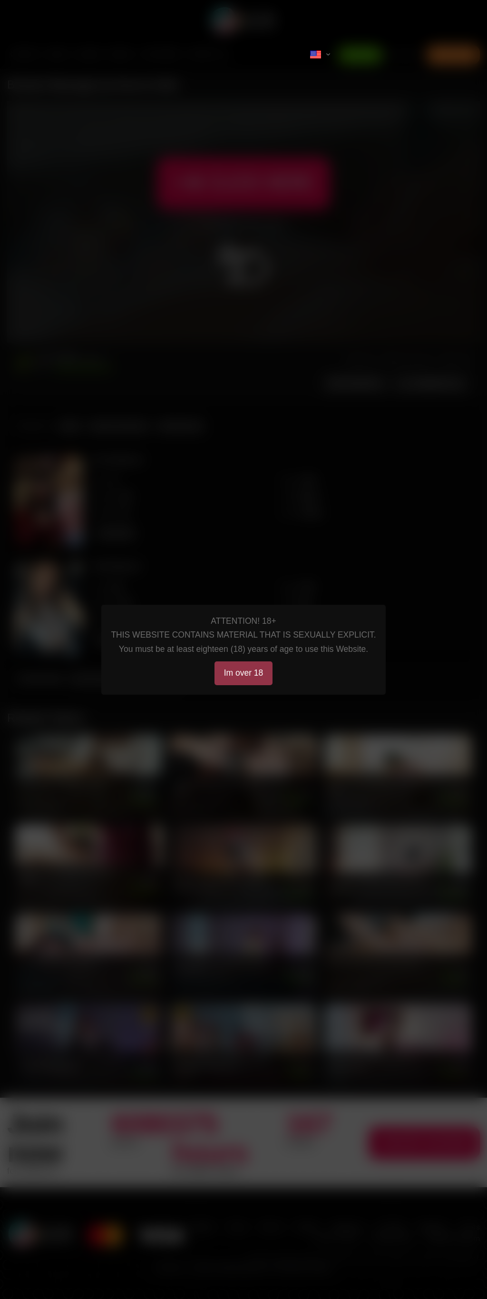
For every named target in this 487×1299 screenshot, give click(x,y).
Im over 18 (243, 673)
